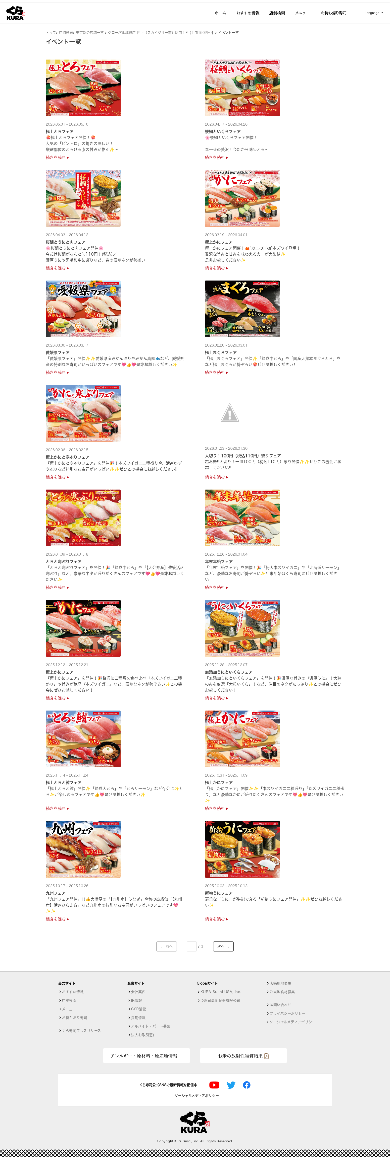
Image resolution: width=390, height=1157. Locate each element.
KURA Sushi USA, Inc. (220, 992)
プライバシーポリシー (288, 1013)
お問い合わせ (280, 1005)
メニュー (69, 1009)
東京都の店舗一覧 (90, 32)
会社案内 (138, 992)
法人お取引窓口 (143, 1035)
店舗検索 (66, 32)
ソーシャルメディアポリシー (293, 1022)
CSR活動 (138, 1009)
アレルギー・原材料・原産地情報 (143, 1055)
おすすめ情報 (73, 992)
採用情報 (138, 1017)
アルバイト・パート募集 (150, 1026)
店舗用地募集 (280, 983)
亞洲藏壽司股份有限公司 (220, 1000)
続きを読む (57, 157)
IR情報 (136, 1000)
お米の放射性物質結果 (240, 1055)
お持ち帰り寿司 (74, 1017)
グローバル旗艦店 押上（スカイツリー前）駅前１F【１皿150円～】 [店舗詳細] (161, 32)
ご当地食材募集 (282, 992)
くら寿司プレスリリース (81, 1030)
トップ (51, 32)
